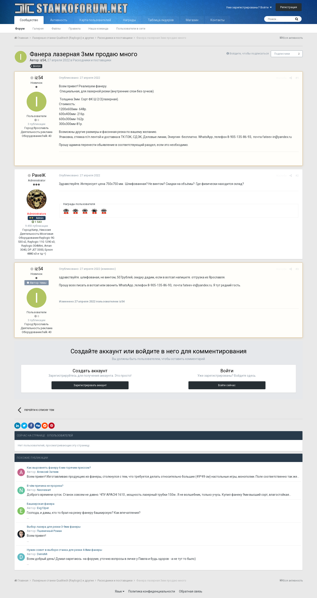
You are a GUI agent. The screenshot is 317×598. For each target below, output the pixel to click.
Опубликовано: (79, 77)
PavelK (39, 175)
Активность (58, 20)
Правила (75, 28)
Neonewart (44, 490)
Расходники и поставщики (92, 60)
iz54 (43, 60)
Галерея (38, 28)
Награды (129, 20)
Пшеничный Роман (49, 531)
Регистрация (288, 7)
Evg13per (43, 508)
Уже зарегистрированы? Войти (249, 7)
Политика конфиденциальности (151, 591)
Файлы (56, 28)
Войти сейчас (227, 385)
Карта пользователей (95, 20)
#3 (297, 269)
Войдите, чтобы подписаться (249, 53)
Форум (20, 28)
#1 (297, 78)
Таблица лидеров (161, 20)
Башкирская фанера (40, 503)
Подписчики (282, 53)
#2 (297, 175)
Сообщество (29, 20)
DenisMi (42, 554)
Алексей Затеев (48, 471)
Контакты (217, 20)
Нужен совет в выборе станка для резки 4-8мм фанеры (64, 549)
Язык (119, 591)
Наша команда (98, 28)
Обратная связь (190, 591)
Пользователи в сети (130, 28)
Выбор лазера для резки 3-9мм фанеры (54, 526)
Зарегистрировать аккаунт (90, 385)
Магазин (192, 20)
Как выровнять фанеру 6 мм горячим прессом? (59, 467)
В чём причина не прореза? (45, 485)
